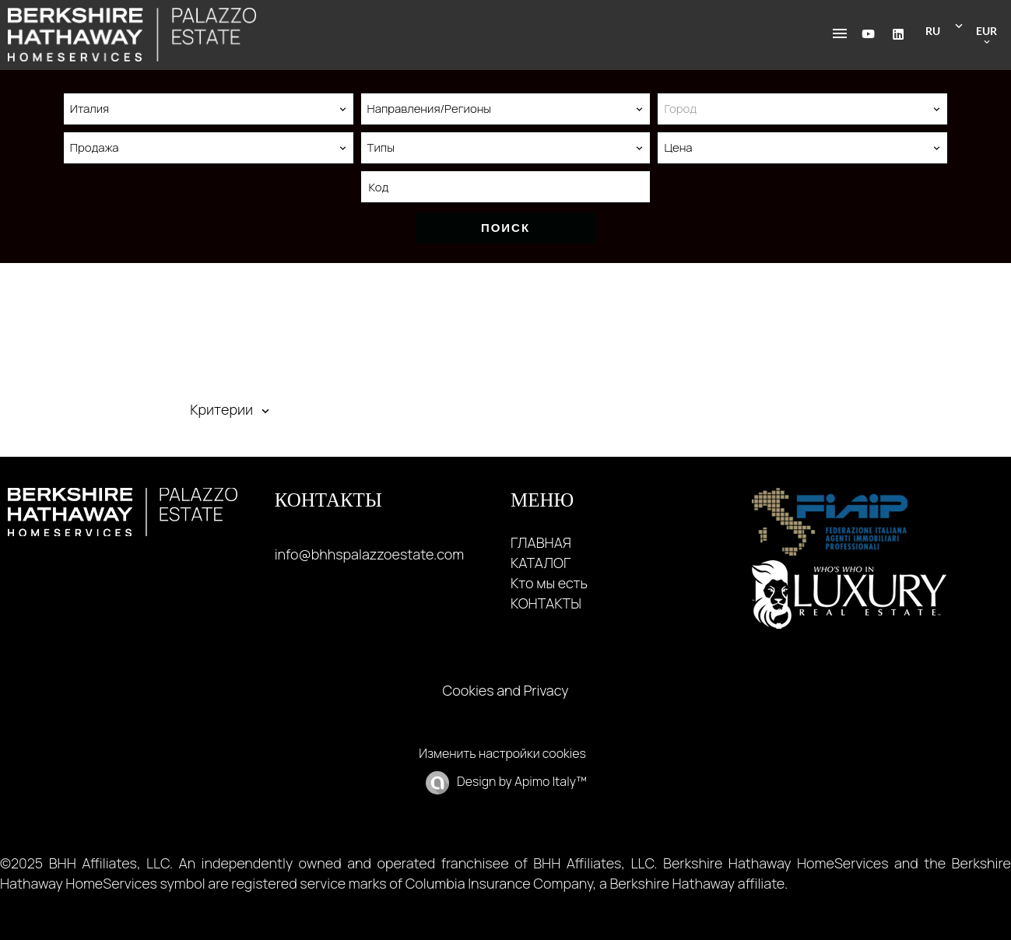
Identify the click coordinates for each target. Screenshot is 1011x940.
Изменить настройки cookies (502, 753)
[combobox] (208, 109)
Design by (521, 781)
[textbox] (802, 109)
